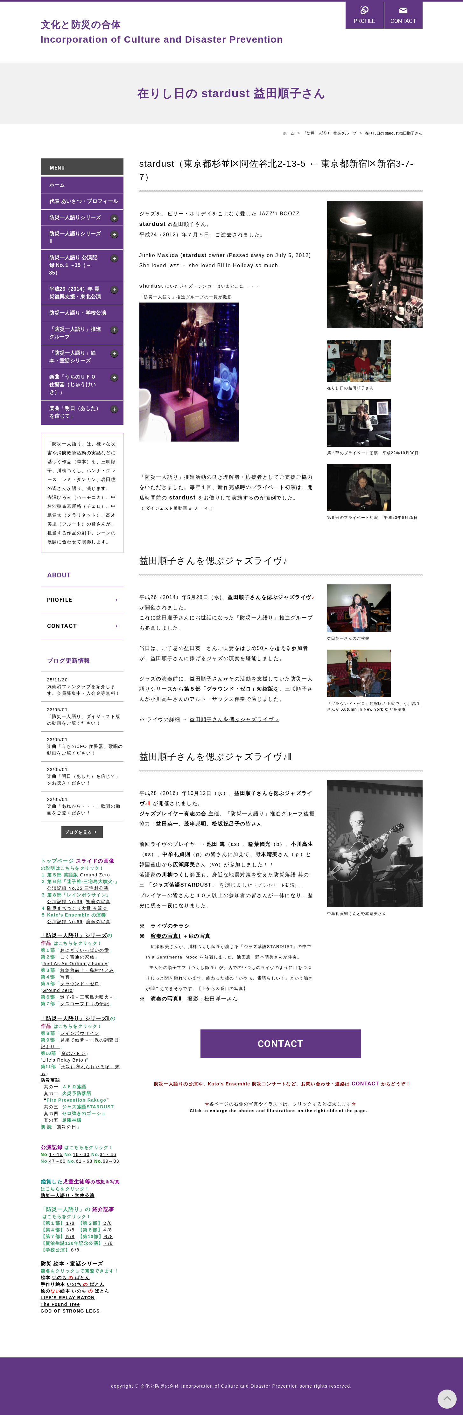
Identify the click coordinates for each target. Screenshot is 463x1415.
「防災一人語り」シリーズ (74, 935)
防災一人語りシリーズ (75, 217)
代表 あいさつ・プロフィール (83, 201)
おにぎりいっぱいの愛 (84, 950)
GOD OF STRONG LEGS (70, 1311)
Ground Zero (95, 874)
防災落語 (50, 1080)
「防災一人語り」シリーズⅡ (75, 1018)
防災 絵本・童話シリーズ (72, 1263)
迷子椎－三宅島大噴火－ (87, 997)
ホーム (288, 133)
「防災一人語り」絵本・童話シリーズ (72, 356)
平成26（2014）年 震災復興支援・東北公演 (75, 292)
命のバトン (73, 1053)
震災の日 (67, 1126)
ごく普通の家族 (77, 956)
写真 (65, 976)
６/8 (108, 1236)
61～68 (84, 1161)
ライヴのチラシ (170, 926)
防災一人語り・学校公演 (77, 313)
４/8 (107, 1229)
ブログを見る (78, 832)
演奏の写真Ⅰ (166, 936)
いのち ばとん (85, 1284)
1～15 (56, 1154)
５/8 (70, 1236)
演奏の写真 (98, 921)
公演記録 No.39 (64, 901)
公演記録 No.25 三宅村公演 (78, 888)
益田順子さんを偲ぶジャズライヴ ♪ (234, 719)
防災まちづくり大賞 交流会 (77, 908)
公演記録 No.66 (64, 921)
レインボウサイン (79, 1033)
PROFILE (364, 20)
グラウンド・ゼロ (79, 983)
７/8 (108, 1243)
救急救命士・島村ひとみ (87, 970)
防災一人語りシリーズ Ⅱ (75, 237)
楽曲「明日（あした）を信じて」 (75, 412)
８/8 (75, 1249)
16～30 (81, 1154)
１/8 (70, 1223)
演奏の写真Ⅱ (166, 998)
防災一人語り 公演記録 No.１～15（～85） (73, 265)
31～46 (108, 1154)
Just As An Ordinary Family (75, 963)
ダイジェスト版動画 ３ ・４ (177, 508)
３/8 (70, 1229)
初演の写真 (98, 901)
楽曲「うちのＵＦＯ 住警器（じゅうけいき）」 (75, 384)
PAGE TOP (447, 1399)
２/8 (107, 1223)
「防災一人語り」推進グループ (329, 133)
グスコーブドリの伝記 (84, 1003)
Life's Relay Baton (65, 1060)
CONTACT (403, 20)
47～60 (57, 1161)
